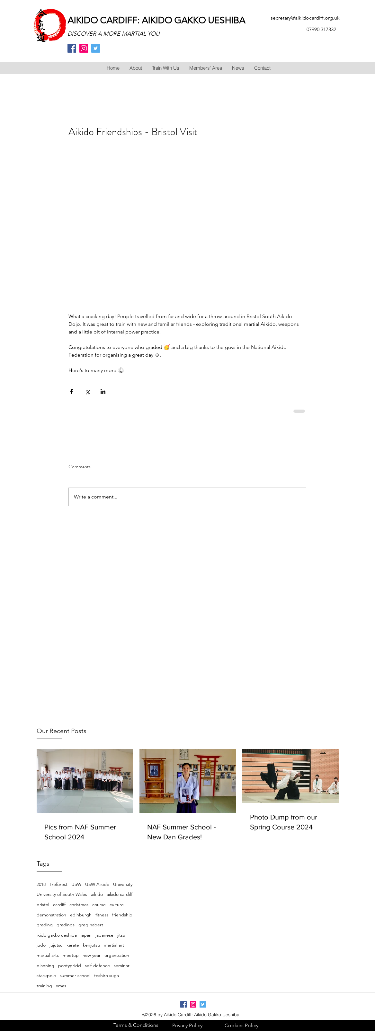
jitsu (121, 935)
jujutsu (56, 945)
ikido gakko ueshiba (57, 935)
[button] (135, 68)
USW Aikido (97, 884)
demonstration (51, 915)
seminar (121, 965)
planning (45, 965)
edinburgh (81, 915)
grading (45, 925)
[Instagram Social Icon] (83, 48)
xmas (61, 986)
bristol (43, 904)
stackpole (46, 975)
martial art (114, 945)
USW (76, 884)
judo (41, 945)
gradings (66, 925)
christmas (78, 904)
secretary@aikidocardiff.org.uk (305, 18)
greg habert (90, 925)
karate (73, 945)
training (44, 986)
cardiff (59, 904)
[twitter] (95, 48)
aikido (97, 894)
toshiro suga (106, 975)
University (122, 884)
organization (116, 955)
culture (117, 904)
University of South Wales (62, 894)
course (99, 904)
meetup (71, 955)
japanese (104, 935)
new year (92, 955)
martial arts (48, 955)
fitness (101, 915)
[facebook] (71, 48)
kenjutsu (91, 945)
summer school (75, 975)
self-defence (97, 965)
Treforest (58, 884)
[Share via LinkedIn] (103, 391)
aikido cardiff (119, 894)
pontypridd (69, 965)
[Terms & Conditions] (136, 1025)
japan (86, 935)
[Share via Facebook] (71, 391)
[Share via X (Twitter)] (87, 391)
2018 (41, 884)
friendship (122, 915)
